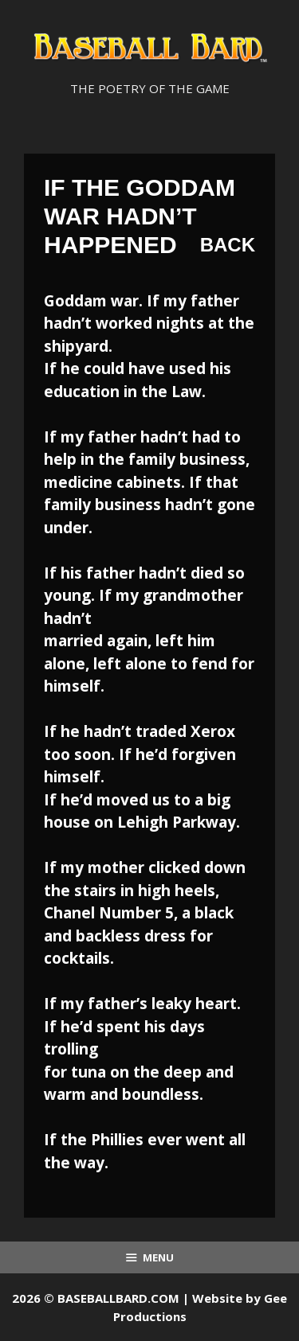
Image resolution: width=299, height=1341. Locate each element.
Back (227, 244)
